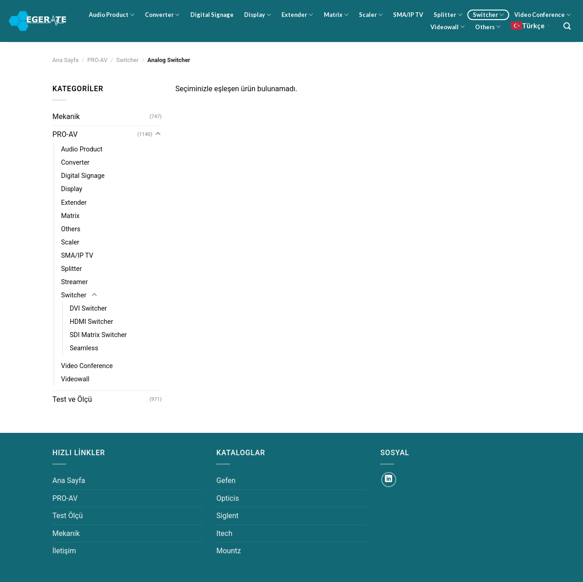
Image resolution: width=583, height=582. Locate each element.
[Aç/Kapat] (158, 134)
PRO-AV (97, 60)
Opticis (227, 498)
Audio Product (111, 14)
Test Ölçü (67, 515)
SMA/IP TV (408, 14)
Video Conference (542, 14)
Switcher (488, 14)
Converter (162, 14)
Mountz (228, 550)
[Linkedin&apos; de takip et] (388, 479)
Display (257, 14)
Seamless (84, 348)
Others (488, 26)
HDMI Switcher (91, 322)
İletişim (64, 550)
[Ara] (567, 26)
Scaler (371, 14)
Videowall (447, 26)
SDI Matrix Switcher (98, 335)
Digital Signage (212, 14)
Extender (297, 14)
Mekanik (66, 116)
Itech (224, 533)
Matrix (336, 14)
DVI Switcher (88, 308)
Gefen (225, 480)
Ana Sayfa (65, 60)
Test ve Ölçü (72, 399)
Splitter (448, 14)
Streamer (74, 282)
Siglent (227, 515)
